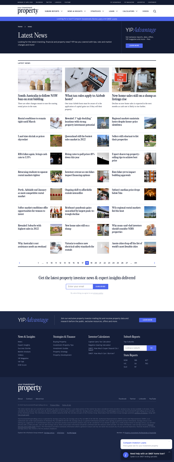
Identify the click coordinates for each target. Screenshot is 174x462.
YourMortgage (71, 432)
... (43, 263)
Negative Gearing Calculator (99, 345)
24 (113, 263)
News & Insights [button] (77, 11)
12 (60, 263)
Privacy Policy (54, 405)
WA (135, 360)
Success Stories (24, 348)
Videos (146, 11)
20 (96, 263)
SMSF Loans (112, 19)
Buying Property (59, 342)
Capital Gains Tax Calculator (99, 342)
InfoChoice (60, 432)
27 (127, 263)
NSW (126, 360)
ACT (146, 360)
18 (87, 263)
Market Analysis (24, 352)
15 (74, 263)
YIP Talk (21, 362)
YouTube (152, 399)
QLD (125, 367)
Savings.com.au (49, 432)
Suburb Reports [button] (54, 11)
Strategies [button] (97, 11)
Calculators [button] (130, 11)
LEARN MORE (134, 45)
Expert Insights (24, 345)
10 (52, 263)
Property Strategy (60, 352)
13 (65, 263)
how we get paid (23, 415)
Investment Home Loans (92, 19)
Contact (29, 399)
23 (109, 263)
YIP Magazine (129, 2)
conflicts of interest (141, 413)
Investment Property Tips (63, 345)
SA (135, 363)
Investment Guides (60, 348)
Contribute (152, 2)
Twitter (49, 2)
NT (135, 367)
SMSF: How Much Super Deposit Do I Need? (103, 349)
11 (56, 263)
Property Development (62, 355)
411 (135, 263)
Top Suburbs (129, 342)
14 (69, 263)
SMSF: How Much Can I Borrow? (101, 353)
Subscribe (100, 286)
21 (100, 263)
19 (91, 263)
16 (78, 263)
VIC (125, 363)
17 (82, 263)
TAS (146, 363)
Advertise (141, 2)
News (20, 342)
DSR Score (22, 365)
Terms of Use (66, 405)
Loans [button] (113, 11)
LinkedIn (58, 2)
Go (151, 348)
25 (118, 263)
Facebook (39, 2)
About (20, 399)
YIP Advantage (115, 2)
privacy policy (98, 293)
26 (122, 263)
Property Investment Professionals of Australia (140, 432)
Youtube (68, 2)
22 (105, 263)
